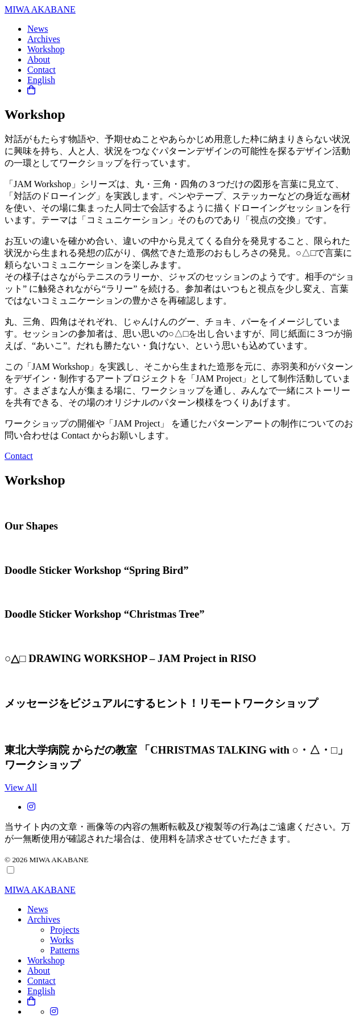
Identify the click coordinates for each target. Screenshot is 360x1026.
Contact (41, 70)
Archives (43, 39)
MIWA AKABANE (40, 9)
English (41, 80)
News (37, 29)
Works (61, 940)
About (38, 59)
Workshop (45, 49)
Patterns (65, 950)
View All (21, 787)
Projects (65, 929)
